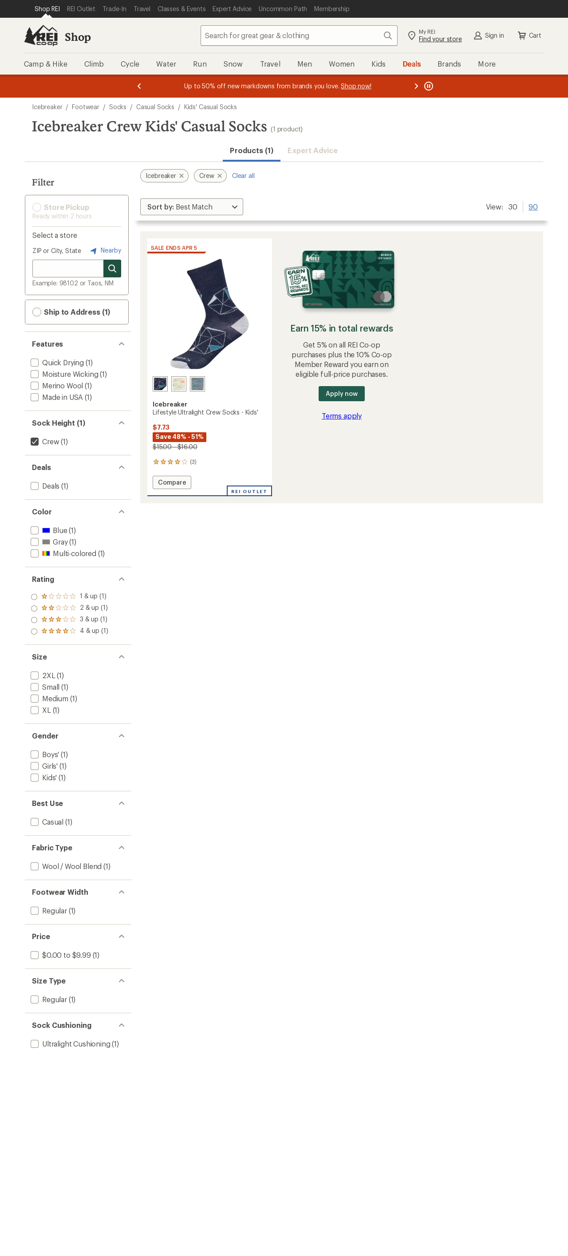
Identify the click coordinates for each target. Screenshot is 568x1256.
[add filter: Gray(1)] (48, 541)
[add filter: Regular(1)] (48, 910)
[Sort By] (191, 206)
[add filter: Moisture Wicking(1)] (63, 374)
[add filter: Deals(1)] (44, 486)
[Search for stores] (112, 268)
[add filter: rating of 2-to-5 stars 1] (69, 620)
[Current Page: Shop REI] (47, 9)
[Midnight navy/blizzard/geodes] (160, 383)
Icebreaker (47, 107)
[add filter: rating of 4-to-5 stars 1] (69, 597)
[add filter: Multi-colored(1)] (62, 553)
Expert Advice (313, 150)
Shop (78, 36)
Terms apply (342, 415)
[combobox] (299, 35)
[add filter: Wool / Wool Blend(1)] (65, 866)
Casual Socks (155, 107)
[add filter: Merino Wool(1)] (56, 385)
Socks (117, 107)
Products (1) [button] (251, 150)
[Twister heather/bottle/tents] (197, 383)
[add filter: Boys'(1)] (44, 754)
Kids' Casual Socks (210, 107)
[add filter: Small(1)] (44, 687)
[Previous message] (139, 86)
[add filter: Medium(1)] (48, 698)
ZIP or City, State (56, 250)
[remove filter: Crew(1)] (44, 441)
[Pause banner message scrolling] (428, 86)
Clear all (243, 175)
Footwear (85, 107)
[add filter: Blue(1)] (48, 530)
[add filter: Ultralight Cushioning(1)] (69, 1043)
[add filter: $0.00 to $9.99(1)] (60, 955)
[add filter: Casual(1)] (46, 822)
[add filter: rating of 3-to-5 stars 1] (69, 608)
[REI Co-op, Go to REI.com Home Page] (41, 35)
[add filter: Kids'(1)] (43, 777)
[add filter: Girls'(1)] (43, 766)
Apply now (341, 393)
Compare (172, 483)
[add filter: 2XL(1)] (42, 675)
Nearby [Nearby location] (104, 250)
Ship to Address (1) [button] (71, 312)
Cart (529, 35)
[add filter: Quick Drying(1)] (56, 362)
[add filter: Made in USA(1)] (56, 397)
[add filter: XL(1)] (40, 710)
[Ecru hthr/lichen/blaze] (178, 383)
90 (533, 206)
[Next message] (416, 86)
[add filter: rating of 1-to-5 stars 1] (69, 631)
